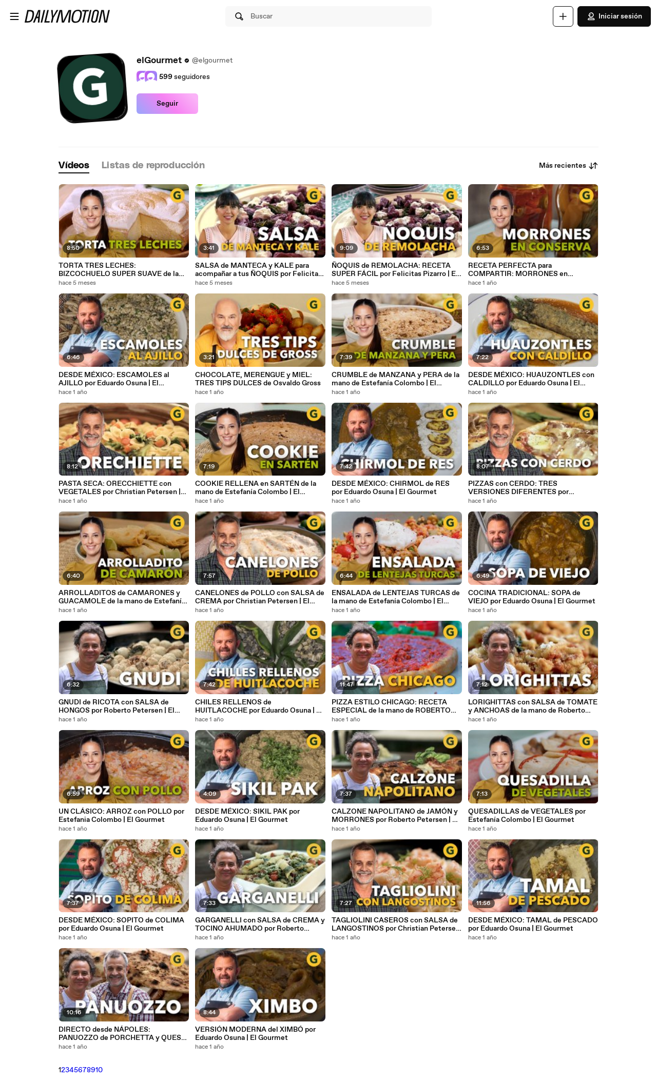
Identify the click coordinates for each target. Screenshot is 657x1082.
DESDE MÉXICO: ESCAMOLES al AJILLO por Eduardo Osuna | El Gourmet (114, 379)
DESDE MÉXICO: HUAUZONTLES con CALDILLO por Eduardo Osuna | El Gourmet (531, 379)
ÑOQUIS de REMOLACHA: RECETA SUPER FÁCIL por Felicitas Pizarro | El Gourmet (395, 270)
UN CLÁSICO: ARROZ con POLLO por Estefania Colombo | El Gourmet (121, 816)
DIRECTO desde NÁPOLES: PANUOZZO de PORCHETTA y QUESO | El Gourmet (123, 1034)
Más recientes (568, 166)
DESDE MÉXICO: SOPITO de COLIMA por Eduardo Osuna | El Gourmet (121, 924)
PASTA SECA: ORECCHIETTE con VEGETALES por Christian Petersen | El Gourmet (120, 488)
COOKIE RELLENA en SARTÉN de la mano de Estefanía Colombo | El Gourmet (255, 488)
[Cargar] (563, 16)
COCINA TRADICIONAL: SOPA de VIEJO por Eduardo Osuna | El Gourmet (531, 597)
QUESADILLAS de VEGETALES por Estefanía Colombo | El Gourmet (527, 816)
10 (99, 1070)
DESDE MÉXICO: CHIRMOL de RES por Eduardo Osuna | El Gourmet (391, 488)
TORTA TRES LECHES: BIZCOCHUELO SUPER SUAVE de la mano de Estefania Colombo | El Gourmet (119, 270)
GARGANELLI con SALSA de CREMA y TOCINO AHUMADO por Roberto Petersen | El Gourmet (260, 924)
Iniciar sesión (614, 16)
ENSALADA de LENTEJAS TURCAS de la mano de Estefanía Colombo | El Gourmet (396, 597)
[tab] (74, 166)
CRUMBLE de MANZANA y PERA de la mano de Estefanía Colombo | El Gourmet (395, 379)
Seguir (167, 103)
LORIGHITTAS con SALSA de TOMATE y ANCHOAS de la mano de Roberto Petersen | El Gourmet (532, 706)
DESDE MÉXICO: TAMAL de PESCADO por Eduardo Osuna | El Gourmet (533, 924)
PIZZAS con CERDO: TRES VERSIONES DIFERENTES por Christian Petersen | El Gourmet (520, 488)
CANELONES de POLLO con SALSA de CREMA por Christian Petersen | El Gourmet (259, 597)
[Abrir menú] (14, 16)
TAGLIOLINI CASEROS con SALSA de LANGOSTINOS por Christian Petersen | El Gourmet (396, 924)
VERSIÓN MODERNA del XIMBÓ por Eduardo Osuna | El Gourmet (255, 1034)
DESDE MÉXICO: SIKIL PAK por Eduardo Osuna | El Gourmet (247, 816)
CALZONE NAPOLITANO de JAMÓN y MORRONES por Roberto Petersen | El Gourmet (395, 816)
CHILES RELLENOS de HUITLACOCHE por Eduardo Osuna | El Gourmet (259, 706)
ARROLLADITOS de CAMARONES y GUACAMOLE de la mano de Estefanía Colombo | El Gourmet (122, 597)
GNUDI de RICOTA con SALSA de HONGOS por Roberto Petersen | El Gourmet (117, 706)
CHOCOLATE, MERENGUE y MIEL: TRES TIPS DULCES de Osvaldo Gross (258, 379)
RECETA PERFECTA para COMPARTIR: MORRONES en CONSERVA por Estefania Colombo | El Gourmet (532, 270)
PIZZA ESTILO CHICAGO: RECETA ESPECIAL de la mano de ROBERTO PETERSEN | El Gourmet (391, 706)
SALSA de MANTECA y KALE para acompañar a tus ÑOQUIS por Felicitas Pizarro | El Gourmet (258, 270)
